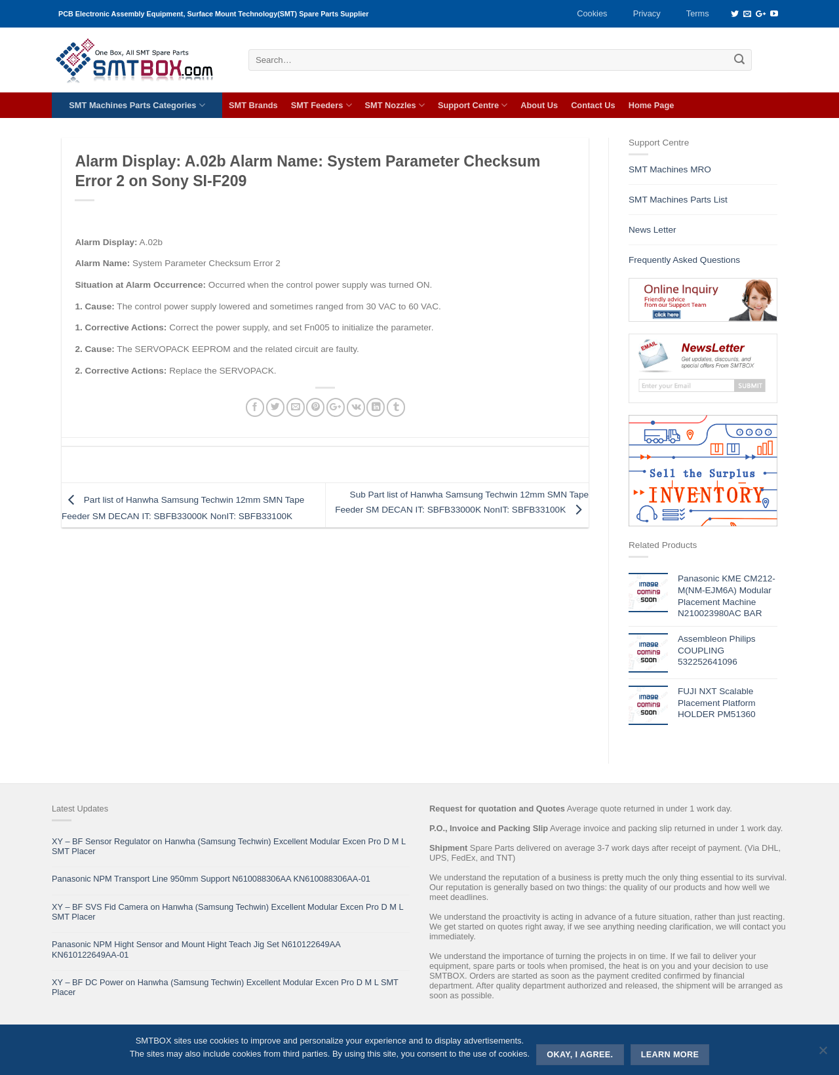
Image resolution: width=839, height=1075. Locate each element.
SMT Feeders (321, 105)
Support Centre (472, 105)
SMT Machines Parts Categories (137, 105)
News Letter (652, 230)
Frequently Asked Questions (684, 260)
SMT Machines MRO (670, 169)
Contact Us (593, 105)
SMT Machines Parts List (678, 200)
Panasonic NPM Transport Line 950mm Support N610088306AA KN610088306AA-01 (211, 879)
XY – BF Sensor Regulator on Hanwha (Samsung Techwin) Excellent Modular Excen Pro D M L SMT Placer (229, 846)
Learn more (670, 1054)
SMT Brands (253, 105)
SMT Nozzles (395, 105)
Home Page (651, 105)
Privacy (647, 13)
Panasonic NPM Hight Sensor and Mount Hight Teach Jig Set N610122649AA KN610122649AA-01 (196, 949)
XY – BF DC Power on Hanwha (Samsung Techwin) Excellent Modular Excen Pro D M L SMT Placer (225, 987)
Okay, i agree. (580, 1054)
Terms (697, 13)
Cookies (592, 13)
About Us (539, 105)
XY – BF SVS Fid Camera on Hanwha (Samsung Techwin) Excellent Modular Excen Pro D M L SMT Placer (227, 912)
